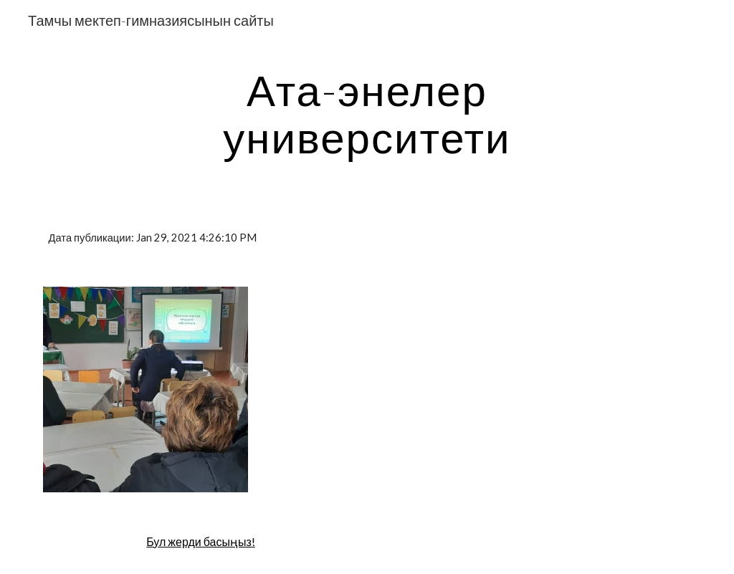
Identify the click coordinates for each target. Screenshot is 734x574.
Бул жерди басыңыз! (200, 541)
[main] (366, 113)
